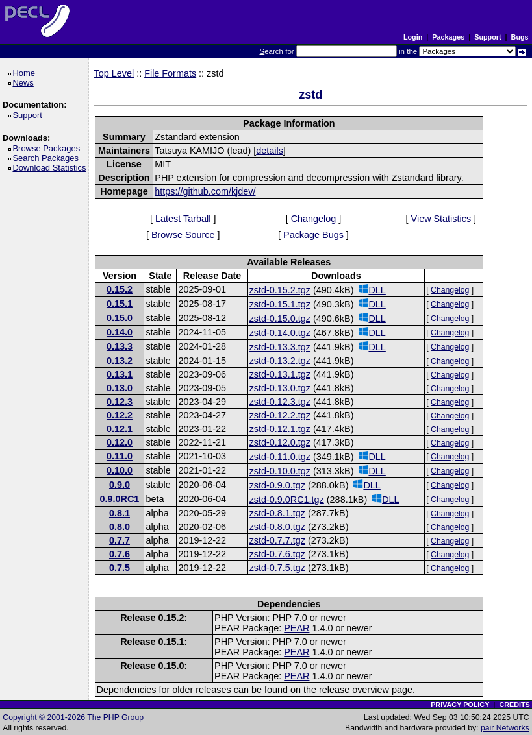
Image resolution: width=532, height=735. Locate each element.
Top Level (114, 73)
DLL (372, 289)
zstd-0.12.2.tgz (279, 415)
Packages (448, 37)
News (25, 83)
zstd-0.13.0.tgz (279, 388)
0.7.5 (119, 567)
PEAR (296, 628)
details (269, 150)
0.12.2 (120, 415)
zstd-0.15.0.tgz (279, 318)
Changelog (313, 218)
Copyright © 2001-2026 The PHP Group (73, 717)
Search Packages (47, 158)
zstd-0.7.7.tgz (277, 540)
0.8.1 (119, 513)
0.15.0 (120, 318)
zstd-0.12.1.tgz (279, 429)
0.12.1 (120, 429)
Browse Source (183, 235)
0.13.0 (120, 388)
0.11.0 (120, 456)
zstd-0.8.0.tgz (277, 527)
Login (412, 37)
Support (487, 37)
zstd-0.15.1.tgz (279, 304)
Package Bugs (313, 235)
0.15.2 (120, 289)
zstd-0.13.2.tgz (279, 360)
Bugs (520, 37)
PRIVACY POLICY (460, 704)
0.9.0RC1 (120, 499)
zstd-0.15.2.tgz (279, 290)
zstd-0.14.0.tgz (279, 333)
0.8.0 (119, 527)
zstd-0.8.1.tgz (277, 513)
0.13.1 (120, 374)
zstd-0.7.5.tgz (277, 567)
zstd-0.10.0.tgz (279, 471)
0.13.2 (120, 360)
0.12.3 (120, 401)
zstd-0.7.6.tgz (277, 554)
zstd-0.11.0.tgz (279, 457)
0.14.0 (120, 332)
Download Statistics (51, 168)
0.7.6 (119, 554)
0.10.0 (120, 470)
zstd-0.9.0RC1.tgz (286, 499)
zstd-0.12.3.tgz (279, 401)
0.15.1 (120, 303)
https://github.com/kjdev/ (205, 191)
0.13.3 (120, 346)
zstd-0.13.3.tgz (279, 347)
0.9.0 (119, 484)
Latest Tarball (182, 218)
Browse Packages (48, 148)
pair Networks (505, 727)
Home (25, 73)
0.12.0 (120, 442)
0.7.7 (119, 540)
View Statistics (441, 218)
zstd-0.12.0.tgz (279, 442)
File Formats (170, 73)
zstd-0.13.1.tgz (279, 374)
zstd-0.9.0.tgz (277, 485)
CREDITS (514, 704)
